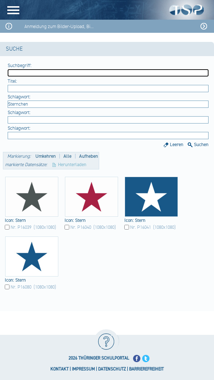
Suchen (201, 145)
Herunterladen (72, 165)
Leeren (176, 145)
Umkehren (45, 156)
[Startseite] (120, 10)
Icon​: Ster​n (15, 220)
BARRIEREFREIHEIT (146, 369)
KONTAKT (59, 369)
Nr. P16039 (21, 227)
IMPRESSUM (83, 369)
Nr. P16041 (140, 227)
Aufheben (88, 156)
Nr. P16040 (80, 227)
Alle (67, 156)
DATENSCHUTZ (112, 369)
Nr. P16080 (21, 287)
